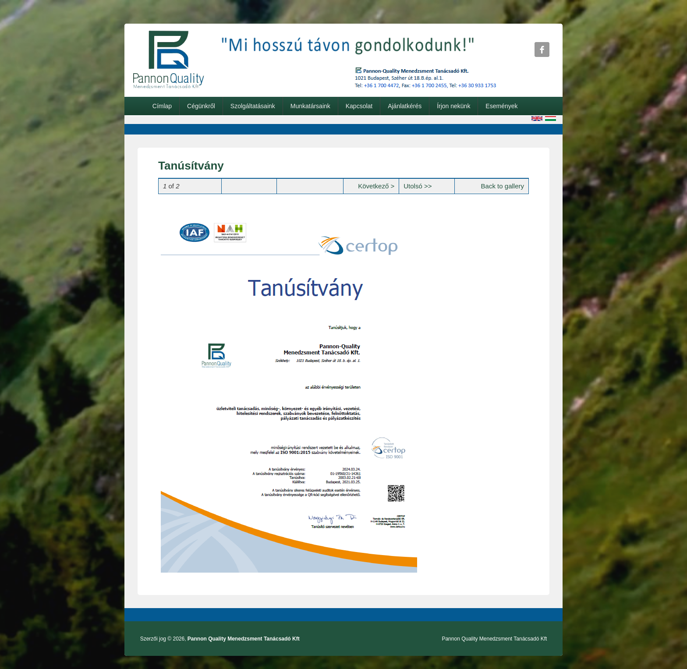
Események (501, 106)
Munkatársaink (310, 106)
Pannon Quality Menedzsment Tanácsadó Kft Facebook (542, 49)
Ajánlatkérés (404, 106)
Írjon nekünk (453, 106)
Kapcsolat (359, 106)
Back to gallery (502, 186)
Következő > (376, 186)
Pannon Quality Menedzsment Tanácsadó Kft (244, 639)
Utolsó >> (418, 186)
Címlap (162, 106)
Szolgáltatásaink (252, 106)
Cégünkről (201, 106)
